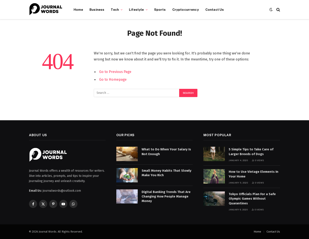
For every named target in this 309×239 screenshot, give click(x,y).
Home (78, 9)
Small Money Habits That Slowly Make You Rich (166, 173)
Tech (115, 9)
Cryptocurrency (185, 9)
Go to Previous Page (115, 71)
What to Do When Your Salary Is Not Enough (166, 151)
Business (96, 9)
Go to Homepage (113, 79)
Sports (160, 9)
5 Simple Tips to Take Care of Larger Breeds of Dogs (251, 151)
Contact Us (214, 9)
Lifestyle (136, 9)
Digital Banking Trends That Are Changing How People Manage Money (166, 196)
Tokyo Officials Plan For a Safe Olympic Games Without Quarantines (252, 198)
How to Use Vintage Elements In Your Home (253, 174)
